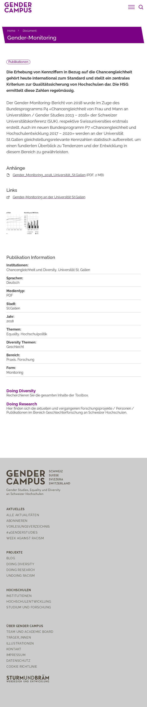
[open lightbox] (22, 226)
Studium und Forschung (28, 607)
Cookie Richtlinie (21, 666)
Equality (12, 334)
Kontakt (13, 649)
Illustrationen (20, 643)
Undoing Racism (20, 575)
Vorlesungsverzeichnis (28, 526)
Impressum (15, 655)
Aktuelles (15, 509)
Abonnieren (17, 520)
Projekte (14, 552)
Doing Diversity (21, 390)
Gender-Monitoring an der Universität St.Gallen (49, 197)
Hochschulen (18, 590)
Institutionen (19, 596)
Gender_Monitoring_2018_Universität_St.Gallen (49, 175)
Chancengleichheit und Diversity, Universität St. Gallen (48, 270)
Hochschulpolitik (34, 334)
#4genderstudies (22, 532)
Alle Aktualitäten (22, 515)
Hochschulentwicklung (28, 601)
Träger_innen (18, 637)
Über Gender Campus (24, 626)
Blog (10, 558)
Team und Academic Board (29, 631)
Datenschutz (18, 660)
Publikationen (18, 62)
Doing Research (21, 404)
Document (29, 30)
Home (11, 30)
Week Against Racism (25, 538)
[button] (131, 7)
